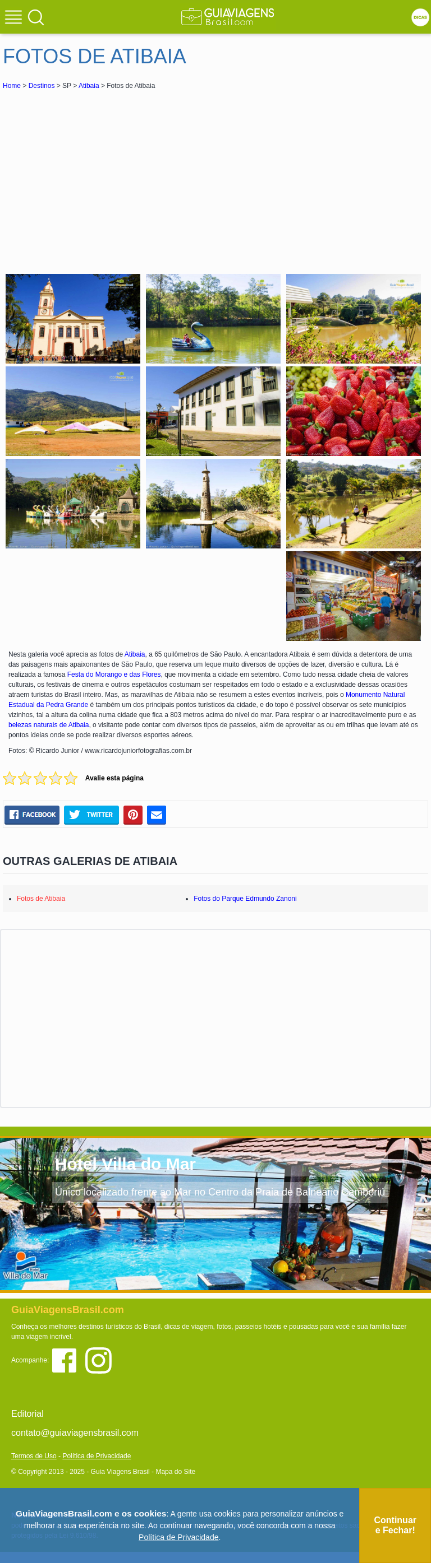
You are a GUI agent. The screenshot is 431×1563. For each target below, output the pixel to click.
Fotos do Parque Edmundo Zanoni (245, 899)
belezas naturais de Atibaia (48, 725)
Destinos (42, 86)
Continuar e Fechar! (395, 1525)
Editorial (27, 1413)
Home (12, 86)
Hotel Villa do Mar (125, 1164)
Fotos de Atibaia (41, 899)
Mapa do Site (175, 1472)
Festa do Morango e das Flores (114, 674)
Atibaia (89, 86)
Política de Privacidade (96, 1456)
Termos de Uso (34, 1456)
